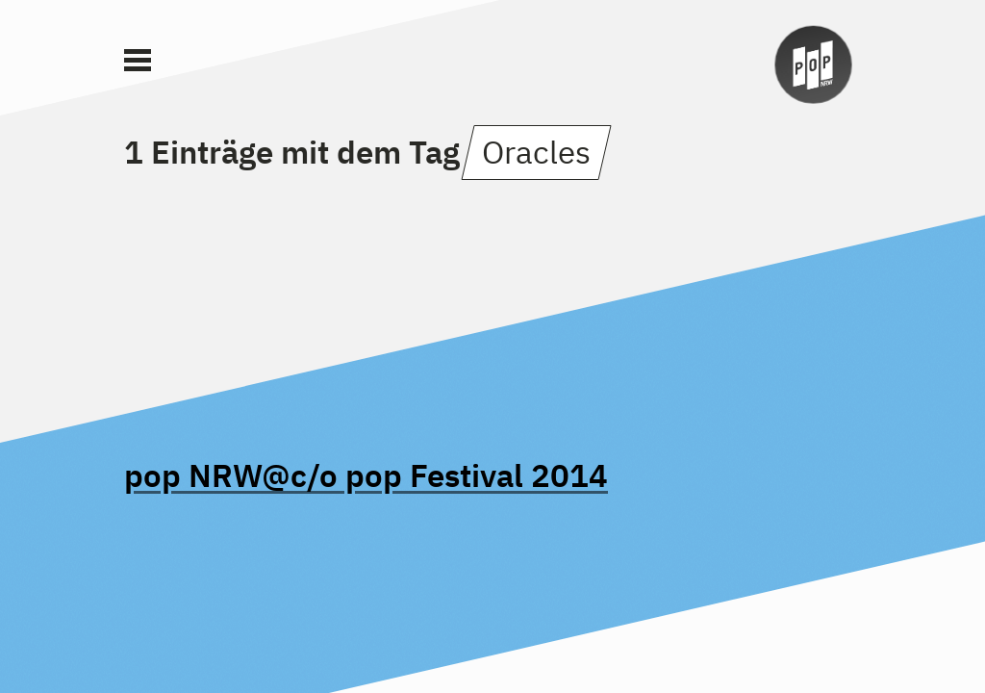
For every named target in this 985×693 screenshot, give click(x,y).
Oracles (536, 151)
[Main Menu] (137, 60)
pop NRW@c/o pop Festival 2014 (366, 475)
